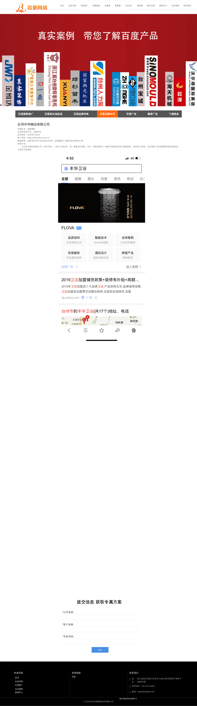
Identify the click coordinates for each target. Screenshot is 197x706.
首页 (62, 5)
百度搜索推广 (25, 114)
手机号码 (68, 636)
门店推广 (129, 5)
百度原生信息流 (53, 114)
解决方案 (151, 5)
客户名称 (68, 624)
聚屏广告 (153, 114)
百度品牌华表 (81, 114)
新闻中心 (163, 5)
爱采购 (140, 5)
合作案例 (175, 5)
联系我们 (187, 5)
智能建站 (97, 5)
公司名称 (68, 612)
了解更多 (174, 114)
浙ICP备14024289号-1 (129, 699)
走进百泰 (72, 5)
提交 (100, 650)
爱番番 (118, 5)
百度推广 (84, 5)
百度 (74, 677)
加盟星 (107, 5)
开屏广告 (131, 114)
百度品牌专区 (107, 114)
